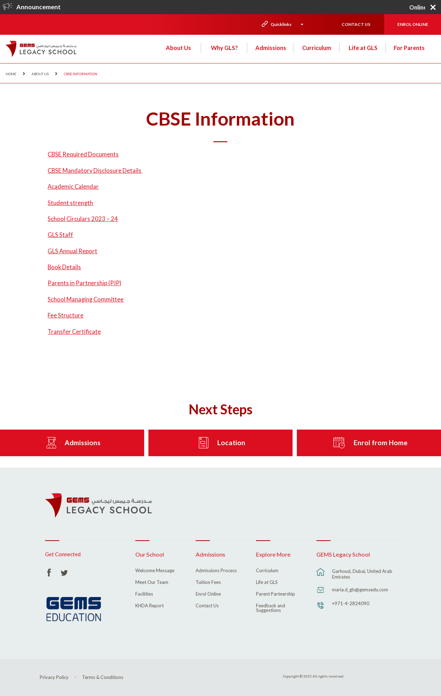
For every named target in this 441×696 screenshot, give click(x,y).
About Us (178, 47)
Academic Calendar (73, 186)
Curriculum (316, 47)
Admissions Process (216, 570)
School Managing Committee (86, 299)
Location (231, 442)
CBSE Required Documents (83, 154)
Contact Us (207, 605)
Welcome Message (154, 570)
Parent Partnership (275, 594)
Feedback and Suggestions (270, 608)
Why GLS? (224, 47)
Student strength (70, 202)
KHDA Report (149, 605)
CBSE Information (80, 74)
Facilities (144, 594)
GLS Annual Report (72, 251)
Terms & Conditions (102, 677)
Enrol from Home (380, 442)
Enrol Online (208, 594)
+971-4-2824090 (350, 603)
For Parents (409, 47)
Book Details (64, 267)
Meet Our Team (151, 582)
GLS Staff (60, 234)
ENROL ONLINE (412, 24)
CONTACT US (356, 24)
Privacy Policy (54, 677)
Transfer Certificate (74, 331)
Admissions (270, 47)
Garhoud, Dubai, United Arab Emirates (362, 574)
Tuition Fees (208, 582)
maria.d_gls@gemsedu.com (360, 589)
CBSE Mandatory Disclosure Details (95, 170)
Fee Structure (65, 315)
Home (11, 74)
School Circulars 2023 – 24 (83, 218)
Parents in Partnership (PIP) (84, 283)
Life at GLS (363, 47)
